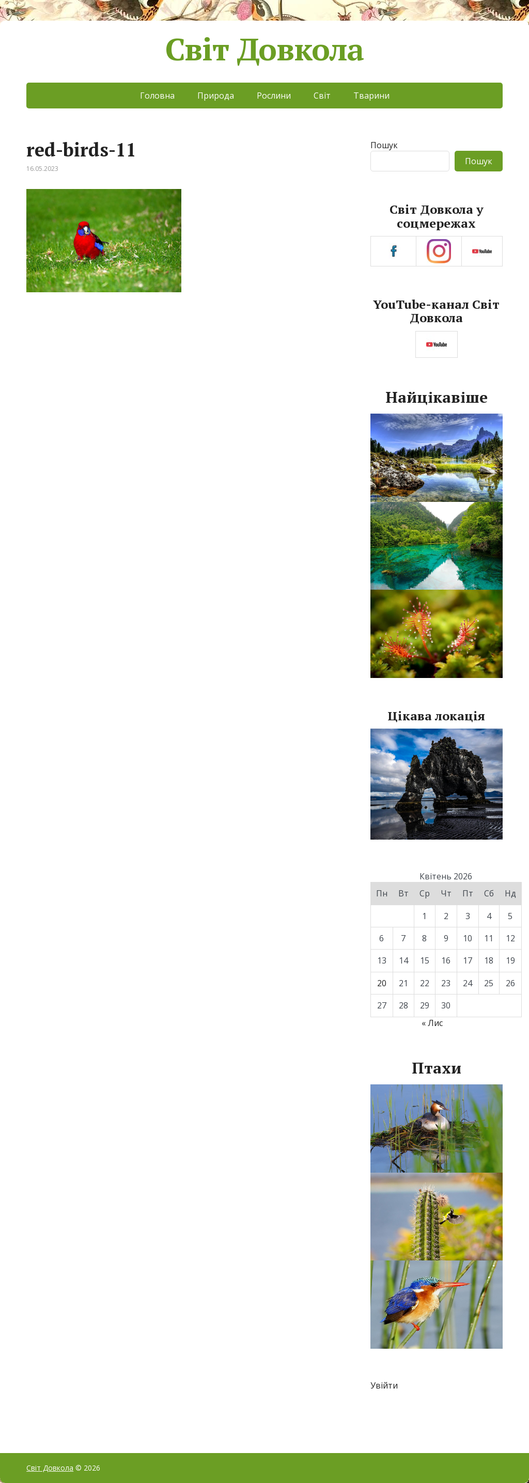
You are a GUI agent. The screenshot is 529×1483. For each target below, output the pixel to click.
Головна (157, 95)
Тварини (371, 95)
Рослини (274, 95)
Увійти (384, 1385)
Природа (215, 95)
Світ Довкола (264, 49)
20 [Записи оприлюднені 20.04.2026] (381, 983)
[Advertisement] (186, 388)
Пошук (384, 145)
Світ (322, 95)
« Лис (432, 1023)
